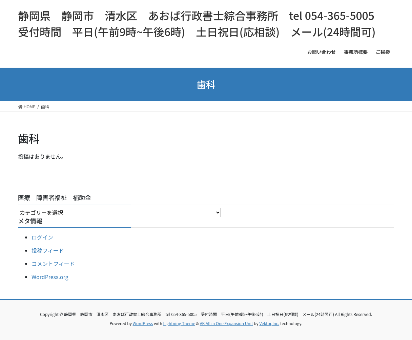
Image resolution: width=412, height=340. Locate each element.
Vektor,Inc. (269, 323)
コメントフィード (53, 263)
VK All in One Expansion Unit (226, 323)
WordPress (143, 323)
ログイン (42, 237)
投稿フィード (48, 250)
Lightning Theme (179, 323)
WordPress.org (50, 277)
